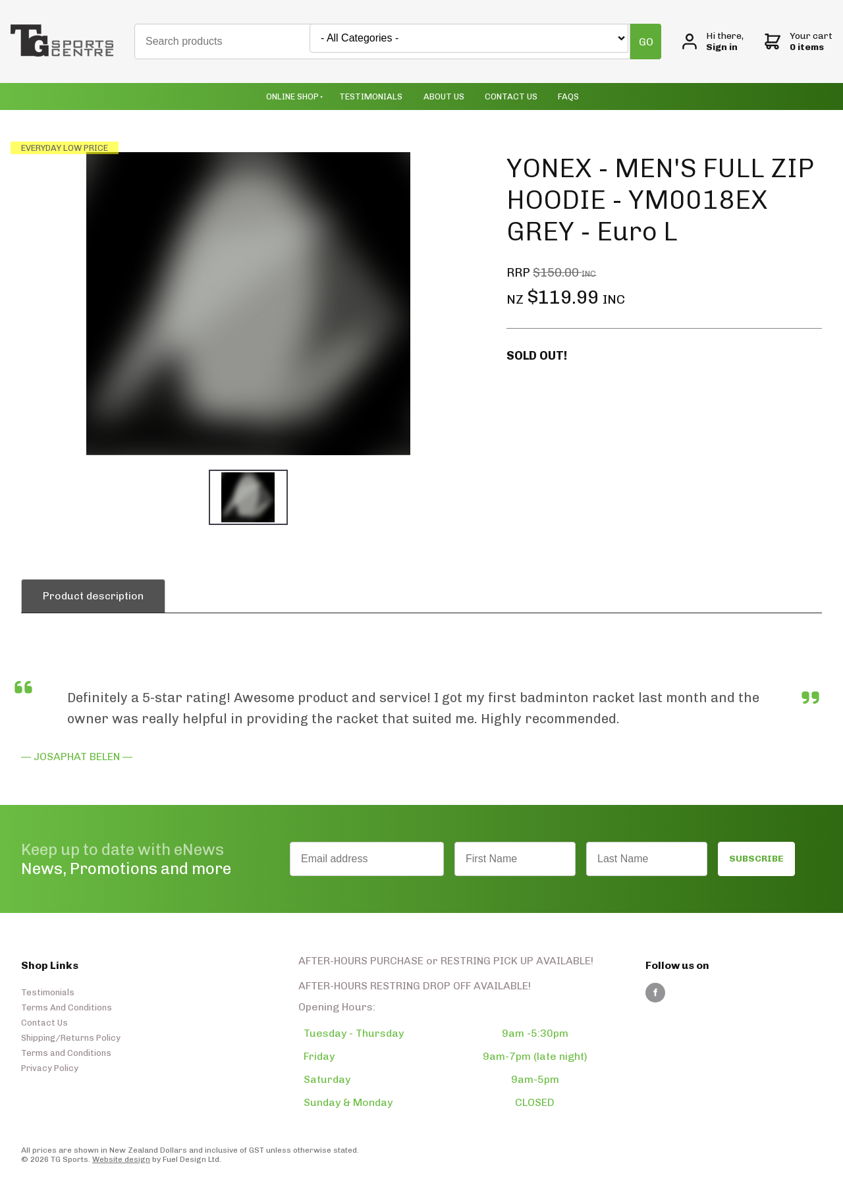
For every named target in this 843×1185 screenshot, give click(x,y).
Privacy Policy (49, 1068)
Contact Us (511, 96)
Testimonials (370, 96)
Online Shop (292, 96)
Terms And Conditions (66, 1007)
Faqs (568, 96)
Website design (121, 1159)
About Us (443, 96)
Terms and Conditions (66, 1053)
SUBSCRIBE (756, 858)
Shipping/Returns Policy (71, 1038)
